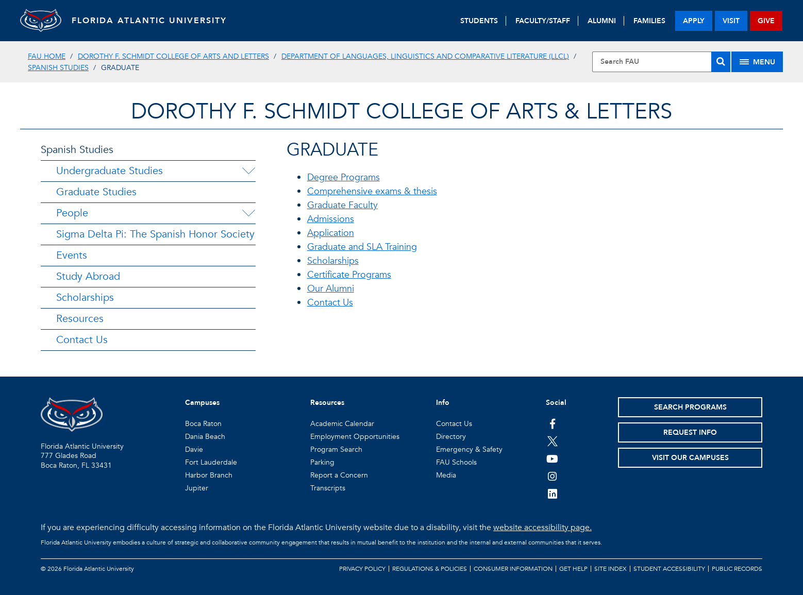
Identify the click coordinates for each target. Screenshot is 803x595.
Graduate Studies (96, 192)
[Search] (720, 62)
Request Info (690, 432)
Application (330, 233)
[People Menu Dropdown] (248, 213)
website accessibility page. (542, 527)
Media (446, 475)
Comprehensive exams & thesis (372, 191)
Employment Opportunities (354, 436)
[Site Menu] (757, 62)
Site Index (610, 569)
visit (731, 21)
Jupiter (196, 488)
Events (71, 255)
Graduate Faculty (342, 205)
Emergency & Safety (469, 449)
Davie (194, 449)
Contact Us (82, 340)
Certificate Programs (349, 274)
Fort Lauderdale (211, 462)
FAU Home (46, 56)
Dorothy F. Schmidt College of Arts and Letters (173, 56)
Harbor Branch (208, 475)
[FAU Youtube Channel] (552, 458)
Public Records (737, 569)
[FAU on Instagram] (552, 476)
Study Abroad (88, 276)
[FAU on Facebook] (552, 423)
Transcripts (327, 488)
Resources (80, 319)
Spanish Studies (58, 68)
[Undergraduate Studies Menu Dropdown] (248, 171)
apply (694, 21)
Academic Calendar (342, 424)
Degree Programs (343, 177)
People (72, 213)
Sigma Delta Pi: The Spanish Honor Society (155, 234)
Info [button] (442, 402)
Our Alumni (330, 288)
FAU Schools (456, 462)
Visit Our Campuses (690, 458)
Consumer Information (513, 569)
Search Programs (690, 407)
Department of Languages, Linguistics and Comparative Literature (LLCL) (425, 56)
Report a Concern (339, 475)
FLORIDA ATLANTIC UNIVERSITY (149, 20)
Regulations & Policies (429, 569)
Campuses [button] (202, 402)
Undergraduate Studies (109, 171)
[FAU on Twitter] (552, 441)
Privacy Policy (362, 569)
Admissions (330, 219)
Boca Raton (203, 424)
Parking (322, 462)
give (766, 21)
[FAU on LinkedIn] (552, 493)
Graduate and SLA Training (362, 247)
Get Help (573, 569)
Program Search (336, 449)
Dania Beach (205, 436)
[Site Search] (661, 62)
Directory (451, 436)
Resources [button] (327, 402)
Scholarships (85, 297)
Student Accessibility (669, 569)
